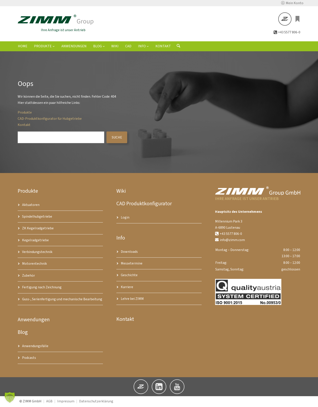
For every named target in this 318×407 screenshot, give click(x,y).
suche (117, 137)
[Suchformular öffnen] (178, 47)
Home (22, 46)
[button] (292, 3)
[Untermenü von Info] (148, 47)
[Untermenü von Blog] (104, 47)
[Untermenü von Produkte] (54, 47)
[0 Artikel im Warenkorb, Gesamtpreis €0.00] (297, 19)
